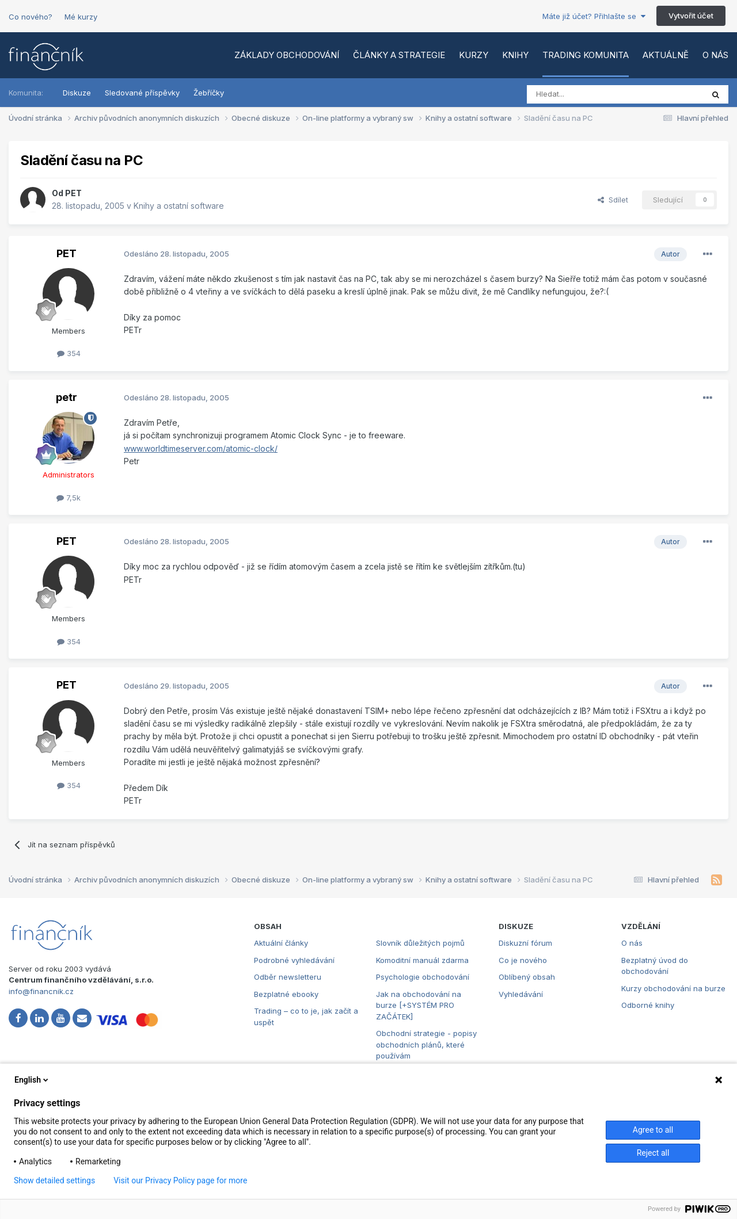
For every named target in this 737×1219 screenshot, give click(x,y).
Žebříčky (208, 92)
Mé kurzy (80, 16)
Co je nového (523, 960)
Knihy (515, 54)
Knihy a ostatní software (179, 206)
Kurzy (473, 54)
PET (73, 193)
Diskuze (77, 92)
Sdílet (613, 199)
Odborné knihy (647, 1005)
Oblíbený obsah (527, 976)
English (32, 1079)
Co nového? (30, 16)
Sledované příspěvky (142, 92)
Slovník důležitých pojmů (420, 942)
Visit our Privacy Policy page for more (180, 1180)
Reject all (653, 1152)
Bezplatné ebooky (286, 994)
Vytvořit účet (690, 15)
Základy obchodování (286, 54)
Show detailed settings (54, 1180)
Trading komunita (585, 54)
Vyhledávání (521, 994)
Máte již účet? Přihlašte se (593, 16)
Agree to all (653, 1129)
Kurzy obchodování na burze (673, 988)
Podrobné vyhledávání (294, 960)
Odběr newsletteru (287, 976)
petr (66, 397)
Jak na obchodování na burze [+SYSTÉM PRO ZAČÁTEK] (418, 1005)
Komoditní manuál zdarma (422, 960)
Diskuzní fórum (525, 942)
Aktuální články (281, 942)
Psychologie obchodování (422, 976)
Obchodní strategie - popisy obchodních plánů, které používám (426, 1044)
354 (69, 353)
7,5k (68, 497)
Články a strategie (399, 54)
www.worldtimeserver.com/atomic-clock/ (201, 448)
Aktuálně (666, 54)
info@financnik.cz (41, 991)
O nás (715, 54)
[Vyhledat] (583, 94)
